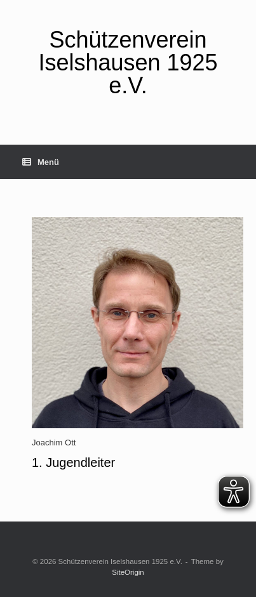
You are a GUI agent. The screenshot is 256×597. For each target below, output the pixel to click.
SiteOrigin (128, 572)
